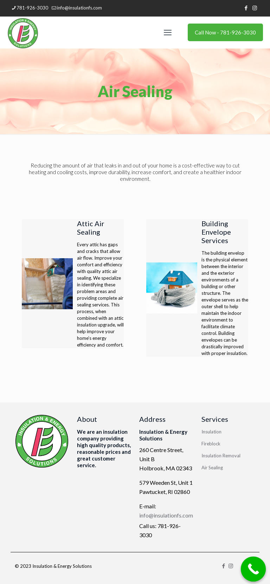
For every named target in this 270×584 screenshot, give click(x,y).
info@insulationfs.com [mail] (79, 8)
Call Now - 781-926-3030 (225, 32)
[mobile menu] (168, 32)
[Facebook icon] (246, 8)
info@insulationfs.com (166, 515)
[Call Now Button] (253, 569)
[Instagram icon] (254, 8)
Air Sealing (212, 467)
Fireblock (210, 443)
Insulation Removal (220, 455)
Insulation (211, 431)
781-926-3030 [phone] (32, 8)
